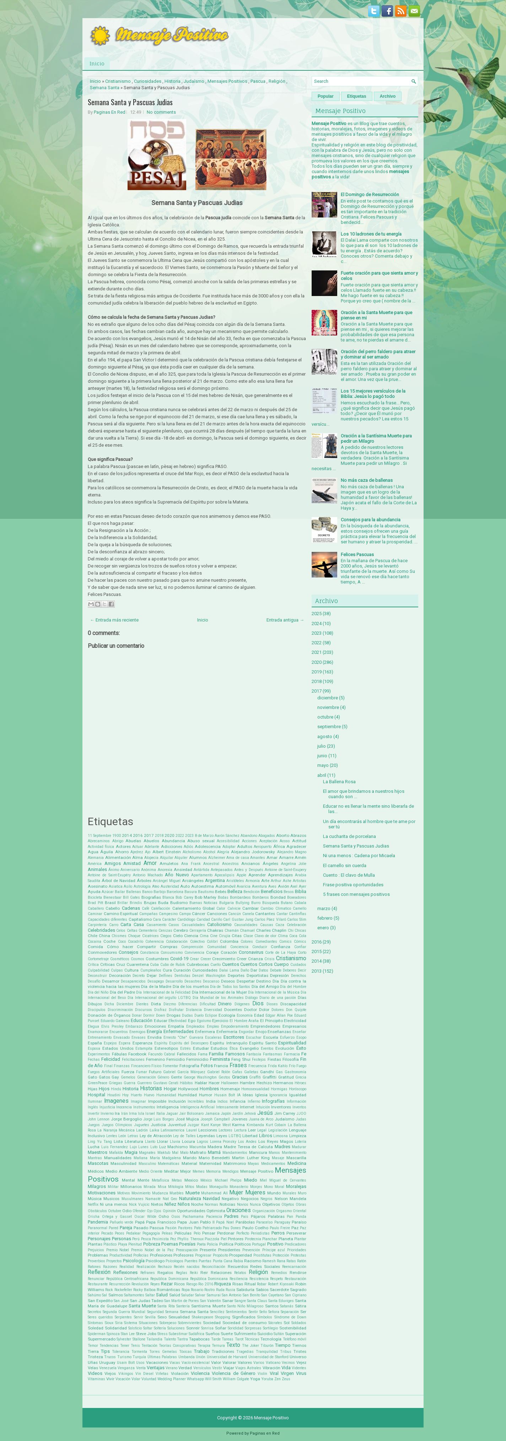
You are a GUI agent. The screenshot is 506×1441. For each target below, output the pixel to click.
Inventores (281, 1106)
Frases (238, 1065)
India (211, 1101)
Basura (190, 891)
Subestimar (178, 1334)
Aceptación (268, 841)
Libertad (250, 1135)
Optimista (215, 1210)
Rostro (209, 1289)
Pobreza (151, 1244)
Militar (113, 1186)
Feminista (220, 1059)
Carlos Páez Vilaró (270, 919)
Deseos (228, 981)
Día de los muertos (191, 986)
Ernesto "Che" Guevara (183, 1037)
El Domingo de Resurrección (370, 194)
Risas (237, 1283)
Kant (205, 1125)
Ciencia (191, 935)
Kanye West (220, 1125)
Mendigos (230, 1171)
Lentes (111, 1136)
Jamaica (212, 1113)
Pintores (235, 1238)
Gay (115, 1077)
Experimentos (99, 1054)
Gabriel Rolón (218, 1072)
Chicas (300, 930)
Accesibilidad (228, 841)
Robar (262, 1284)
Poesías (187, 1244)
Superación (295, 1333)
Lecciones (207, 1130)
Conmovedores (102, 952)
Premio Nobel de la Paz (152, 1250)
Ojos (157, 1211)
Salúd (174, 1294)
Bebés (220, 891)
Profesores (183, 1255)
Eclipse (211, 1015)
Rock (109, 1289)
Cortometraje (98, 959)
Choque (134, 936)
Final (108, 1066)
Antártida (201, 869)
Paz (294, 1227)
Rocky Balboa (144, 1289)
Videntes (299, 1368)
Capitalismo (140, 919)
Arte (265, 880)
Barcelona (175, 891)
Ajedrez (136, 852)
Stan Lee (128, 1334)
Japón (226, 1113)
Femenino (155, 1059)
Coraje (212, 952)
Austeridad (170, 886)
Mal (175, 1152)
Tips (105, 1351)
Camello (299, 908)
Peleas (167, 1233)
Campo (185, 914)
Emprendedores (265, 1026)
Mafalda (116, 1152)
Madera (215, 1146)
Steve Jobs (146, 1333)
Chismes (119, 936)
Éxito (301, 1048)
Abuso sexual (201, 840)
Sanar (227, 1300)
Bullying (242, 902)
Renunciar (96, 1278)
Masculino (147, 1163)
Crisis (269, 959)
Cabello (113, 908)
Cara (157, 919)
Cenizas (165, 930)
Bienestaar (112, 897)
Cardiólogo (186, 919)
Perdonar (226, 1233)
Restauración (295, 1278)
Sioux (109, 1323)
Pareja (126, 1227)
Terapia (204, 1345)
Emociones (155, 1026)
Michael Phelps (228, 1180)
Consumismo (172, 952)
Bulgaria (226, 902)
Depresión (279, 975)
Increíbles (196, 1101)
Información (296, 1101)
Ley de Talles (184, 1136)
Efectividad (177, 1020)
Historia (173, 81)
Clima (283, 936)
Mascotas (98, 1163)
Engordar (246, 1031)
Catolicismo (219, 924)
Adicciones (171, 846)
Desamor (110, 981)
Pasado (141, 1227)
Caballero (96, 908)
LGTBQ (234, 1136)
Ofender (139, 1211)
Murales (289, 1193)
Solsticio (135, 1328)
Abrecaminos (99, 841)
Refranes (147, 1272)
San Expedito (100, 1300)
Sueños (212, 1333)
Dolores (277, 1009)
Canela (248, 914)
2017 (149, 835)
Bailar (120, 891)
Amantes (257, 857)
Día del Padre (122, 992)
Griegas (115, 1083)
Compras (168, 946)
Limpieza (297, 1135)
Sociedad (212, 1322)
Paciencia (214, 1216)
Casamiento (156, 925)
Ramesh (269, 1261)
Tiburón (267, 1345)
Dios (258, 1003)
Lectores (225, 1130)
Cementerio (148, 930)
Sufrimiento (245, 1333)
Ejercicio (220, 1020)
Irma (133, 1113)
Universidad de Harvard (227, 1357)
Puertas (205, 1261)
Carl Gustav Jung (238, 919)
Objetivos (271, 1204)
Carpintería (97, 925)
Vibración (271, 1367)
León (122, 1136)
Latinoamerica (172, 1130)
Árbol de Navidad (118, 880)
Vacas (174, 1362)
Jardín (237, 1113)
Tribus (285, 1351)
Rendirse (298, 1272)
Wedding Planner (171, 1379)
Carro (113, 925)
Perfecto (242, 1233)
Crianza (255, 958)
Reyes (155, 1284)
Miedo (250, 1180)
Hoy (125, 1095)
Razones (110, 1266)
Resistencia (259, 1278)
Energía (154, 1031)
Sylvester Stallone (131, 1339)
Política (226, 1244)
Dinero (225, 1003)
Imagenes (116, 1101)
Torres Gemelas (163, 1351)
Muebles (176, 1193)
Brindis (136, 902)
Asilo (128, 886)
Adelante (152, 846)
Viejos (110, 1373)
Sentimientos (236, 1312)
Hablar (201, 1082)
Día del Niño (98, 992)
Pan (290, 1216)
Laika (154, 1130)
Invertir (93, 1113)
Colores (247, 941)
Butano (286, 902)
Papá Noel (225, 1222)
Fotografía (189, 1065)
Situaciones (148, 1323)
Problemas (98, 1255)
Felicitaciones (133, 1059)
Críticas (107, 964)
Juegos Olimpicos (117, 1125)
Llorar (162, 1141)
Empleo (213, 1026)
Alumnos (198, 857)
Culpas (117, 970)
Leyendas (206, 1135)
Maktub (163, 1152)
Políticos (243, 1244)
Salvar (200, 1295)
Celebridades (101, 930)
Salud (162, 1294)
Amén (300, 857)
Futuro (155, 1071)
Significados (243, 1316)
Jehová (250, 1113)
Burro (255, 902)
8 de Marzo (204, 835)
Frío (292, 1066)
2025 (317, 613)
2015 (317, 951)
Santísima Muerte (208, 1305)
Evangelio (249, 1048)
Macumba (197, 1147)
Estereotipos (166, 1048)
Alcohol (209, 852)
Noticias (227, 1204)
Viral (274, 1373)
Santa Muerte (142, 1305)
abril (321, 775)
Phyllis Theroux (190, 1239)
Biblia (300, 891)
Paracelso (264, 1222)
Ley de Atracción (156, 1135)
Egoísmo (204, 1020)
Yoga (255, 1378)
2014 (127, 835)
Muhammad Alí (214, 1193)
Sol (287, 1322)
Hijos (104, 1088)
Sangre (240, 1300)
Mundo (274, 1192)
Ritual (250, 1283)
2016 (138, 835)
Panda (301, 1216)
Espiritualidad (292, 1042)
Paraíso (299, 1222)
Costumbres (157, 958)
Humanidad (166, 1095)
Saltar (150, 1295)
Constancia (149, 952)
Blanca (168, 897)
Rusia (230, 1289)
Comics (285, 941)
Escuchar (254, 1037)
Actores (123, 846)
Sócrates (275, 1323)
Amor (150, 863)
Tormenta (139, 1351)
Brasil (110, 902)
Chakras (215, 930)
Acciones (249, 841)
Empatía (176, 1026)
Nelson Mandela (290, 1198)
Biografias (151, 897)
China (104, 935)
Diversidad (213, 1009)
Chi (291, 930)
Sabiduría (245, 1289)
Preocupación (187, 1250)
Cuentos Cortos (256, 964)
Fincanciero (140, 1066)
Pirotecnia (253, 1239)
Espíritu (160, 1043)
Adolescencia (208, 846)
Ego (191, 1020)
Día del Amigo (265, 986)
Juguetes (141, 1125)
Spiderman (97, 1334)
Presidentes (229, 1249)
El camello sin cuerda (344, 865)
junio (322, 755)
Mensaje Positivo (256, 1171)
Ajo (147, 852)
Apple (241, 875)
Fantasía (253, 1054)
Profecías (141, 1255)
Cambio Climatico (275, 908)
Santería (183, 1306)
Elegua (93, 1026)
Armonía (253, 880)
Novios (242, 1204)
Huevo (149, 1095)
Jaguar (172, 1113)
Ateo (155, 886)
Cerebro (180, 930)
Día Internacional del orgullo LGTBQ (159, 997)
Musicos (111, 1198)
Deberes (289, 970)
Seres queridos (100, 1317)
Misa (162, 1186)
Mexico (191, 1180)
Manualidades (117, 1157)
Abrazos (298, 835)
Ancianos (250, 863)
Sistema (130, 1323)
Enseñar (299, 1031)
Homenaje (230, 1088)
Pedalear (133, 1233)
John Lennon (98, 1119)
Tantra (182, 1339)
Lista (118, 1141)
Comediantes (266, 941)
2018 (159, 835)
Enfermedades (178, 1031)
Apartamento (201, 875)
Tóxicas (185, 1351)
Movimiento (140, 1193)
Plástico (110, 1244)
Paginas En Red (109, 112)
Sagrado (298, 1289)
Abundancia (173, 840)
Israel (150, 1113)
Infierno (254, 1101)
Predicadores (295, 1244)
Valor (216, 1362)
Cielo (178, 935)
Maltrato (198, 1152)
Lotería (300, 1141)
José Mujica (187, 1119)
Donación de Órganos (109, 1015)
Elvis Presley (112, 1026)
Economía (245, 1015)
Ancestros (230, 863)
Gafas (237, 1072)
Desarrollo (174, 981)
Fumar (141, 1072)
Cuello (215, 964)
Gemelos (128, 1077)
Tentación (149, 1345)
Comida (95, 946)
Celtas (132, 930)
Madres (282, 1146)
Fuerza (128, 1071)
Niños (184, 1204)
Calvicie (234, 908)
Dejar (152, 975)
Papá (140, 1222)
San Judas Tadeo (146, 1300)
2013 (317, 971)
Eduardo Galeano (115, 1020)
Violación (180, 1373)
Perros (278, 1233)
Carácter (169, 919)
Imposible (157, 1101)
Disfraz (160, 1009)
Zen (277, 1379)
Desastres (192, 981)
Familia (216, 1053)
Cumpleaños (150, 970)
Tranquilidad (267, 1351)
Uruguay (107, 1362)
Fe (303, 1053)
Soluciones (176, 1328)
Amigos (112, 863)
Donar (137, 1015)
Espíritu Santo (262, 1043)
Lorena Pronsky (223, 1141)
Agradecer (296, 846)
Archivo (388, 96)
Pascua (258, 81)
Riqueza (222, 1283)
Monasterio (239, 1186)
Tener (124, 1345)
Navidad (211, 1198)
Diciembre (125, 1004)
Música (95, 1198)
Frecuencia (257, 1066)
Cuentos (230, 964)
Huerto (136, 1095)
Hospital (96, 1094)
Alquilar (166, 857)
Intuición (263, 1107)
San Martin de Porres (181, 1300)
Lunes (143, 1147)
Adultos (244, 846)
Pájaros (258, 1216)
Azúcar (108, 891)
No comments (161, 112)
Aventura (259, 886)
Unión (200, 1357)
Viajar (228, 1367)
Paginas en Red (265, 1433)
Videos (95, 1373)
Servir (138, 1317)
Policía (212, 1244)
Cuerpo (281, 964)
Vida (286, 1367)
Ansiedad (183, 869)
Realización (146, 1266)
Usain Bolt (126, 1362)
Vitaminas (96, 1379)
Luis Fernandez (114, 1147)
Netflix (93, 1204)
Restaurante (98, 1284)
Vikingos (125, 1373)
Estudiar (201, 1048)
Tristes (300, 1351)
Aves (272, 886)
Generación (146, 1077)
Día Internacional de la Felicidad (163, 992)
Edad (259, 1015)
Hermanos (283, 1082)
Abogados (266, 835)
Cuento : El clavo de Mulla (349, 875)
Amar (272, 857)
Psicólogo (155, 1260)
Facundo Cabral (162, 1054)
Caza (279, 925)
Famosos (235, 1053)
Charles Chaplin (271, 930)
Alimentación (118, 857)
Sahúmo (94, 1295)
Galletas (251, 1072)
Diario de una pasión (277, 997)
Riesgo (191, 1284)
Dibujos (95, 1003)
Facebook (137, 1054)
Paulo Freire (280, 1228)
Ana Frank (191, 863)
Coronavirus (251, 952)
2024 (317, 623)
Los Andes (247, 1141)
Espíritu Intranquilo (228, 1043)
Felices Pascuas (357, 554)
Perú (136, 1239)
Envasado (121, 1037)
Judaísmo (194, 81)
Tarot (239, 1339)
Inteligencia (168, 1106)
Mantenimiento (294, 1152)
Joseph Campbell (215, 1119)
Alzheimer (216, 857)
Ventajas (156, 1367)
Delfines (165, 975)
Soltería (160, 1328)
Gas (279, 1072)
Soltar (147, 1328)
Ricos (179, 1283)
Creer (242, 958)
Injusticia (107, 1107)
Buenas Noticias (203, 902)
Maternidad (210, 1163)
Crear (194, 959)
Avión (283, 886)
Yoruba (267, 1379)
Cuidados (298, 964)
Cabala (300, 902)
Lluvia (175, 1141)
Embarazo (133, 1026)
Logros (202, 1141)
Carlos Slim (296, 919)
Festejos (259, 1059)
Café (145, 908)
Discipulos (97, 1009)
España (95, 1043)
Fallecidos (186, 1054)
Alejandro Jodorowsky (253, 851)
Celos (120, 930)
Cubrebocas (198, 964)
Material (189, 1163)
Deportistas (257, 975)
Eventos (267, 1048)
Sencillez (217, 1312)
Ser (303, 1311)
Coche (109, 941)
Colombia (229, 941)
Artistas (299, 880)
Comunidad (216, 947)
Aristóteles (235, 880)
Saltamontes (134, 1295)
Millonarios (131, 1186)
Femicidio (175, 1059)
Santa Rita (165, 1306)
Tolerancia (120, 1351)
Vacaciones (157, 1362)
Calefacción (160, 908)
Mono (268, 1186)
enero (323, 927)
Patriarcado (212, 1228)
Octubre (114, 1211)
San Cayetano (272, 1295)
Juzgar (193, 1125)
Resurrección (119, 1284)
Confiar (300, 947)
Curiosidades (147, 81)
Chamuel (247, 930)
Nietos (157, 1204)
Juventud (177, 1124)
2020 (169, 835)
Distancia (194, 1009)
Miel (263, 1180)
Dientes (142, 1004)
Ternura (218, 1345)
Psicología (134, 1260)
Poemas (169, 1244)
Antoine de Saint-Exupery (285, 869)
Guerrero (144, 1083)
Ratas (291, 1261)
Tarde (216, 1339)
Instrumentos (144, 1107)
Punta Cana (222, 1261)
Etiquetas (356, 96)
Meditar (171, 1171)
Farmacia (292, 1054)
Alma (137, 857)
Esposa (94, 1048)
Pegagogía (151, 1233)
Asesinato (97, 886)
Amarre (286, 857)
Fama (203, 1054)
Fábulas (119, 1054)
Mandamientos (234, 1152)
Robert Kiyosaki (281, 1284)
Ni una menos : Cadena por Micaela (359, 855)
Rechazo (165, 1266)
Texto (233, 1345)
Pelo (197, 1233)
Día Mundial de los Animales (218, 997)
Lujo (133, 1147)
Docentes (233, 1009)
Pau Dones (232, 1228)
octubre (325, 717)
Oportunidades (191, 1210)
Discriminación (120, 1009)
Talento (170, 1339)
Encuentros (118, 1031)
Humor (205, 1094)
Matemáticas (168, 1163)
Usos (140, 1362)
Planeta (286, 1238)
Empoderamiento (235, 1026)
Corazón (229, 952)
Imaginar (138, 1101)
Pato (197, 1228)
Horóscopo (297, 1089)
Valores (245, 1362)
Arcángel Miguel (167, 880)
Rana (281, 1261)
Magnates (147, 1152)
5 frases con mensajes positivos (356, 894)
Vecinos (288, 1362)
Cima (204, 936)
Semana (171, 1312)
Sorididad (235, 1328)
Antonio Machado (148, 875)
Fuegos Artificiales (104, 1072)
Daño (245, 970)
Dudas (187, 1015)
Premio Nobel (117, 1250)
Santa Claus (257, 1300)
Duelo (199, 1015)
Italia (160, 1113)
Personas (121, 1238)
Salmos (115, 1294)
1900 (116, 835)
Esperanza (142, 1043)
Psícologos (174, 1261)
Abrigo (117, 841)
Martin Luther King (250, 1157)
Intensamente (227, 1107)
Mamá (214, 1152)
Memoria (213, 1171)
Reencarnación (294, 1266)
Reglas (181, 1272)
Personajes (99, 1238)
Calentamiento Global (193, 908)
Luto (153, 1147)
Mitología (175, 1186)
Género (163, 1077)
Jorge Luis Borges (158, 1119)
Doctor (250, 1009)
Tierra (93, 1351)
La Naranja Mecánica (116, 1130)
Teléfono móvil (294, 1339)
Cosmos (137, 959)
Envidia (154, 1037)
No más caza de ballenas (367, 480)
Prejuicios (96, 1250)
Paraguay (282, 1222)
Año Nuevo (177, 874)
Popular (326, 96)
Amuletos (169, 863)
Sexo (162, 1316)
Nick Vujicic (139, 1204)
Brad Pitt (95, 902)
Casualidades (193, 925)
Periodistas (260, 1233)
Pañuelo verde (122, 1222)
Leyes (221, 1135)
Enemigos (137, 1031)
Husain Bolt (224, 1095)
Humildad (187, 1094)
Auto (185, 886)
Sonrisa (207, 1328)
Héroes (300, 1083)
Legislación (277, 1130)
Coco (122, 941)
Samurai (214, 1295)
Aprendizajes (280, 874)
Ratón (301, 1261)
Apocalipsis (225, 875)
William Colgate (236, 1379)
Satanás (287, 1306)
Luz (162, 1146)
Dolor (264, 1009)
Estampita (143, 1048)
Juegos (94, 1125)
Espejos (110, 1043)
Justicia (158, 1124)
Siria (119, 1323)
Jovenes (239, 1119)
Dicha (109, 1004)
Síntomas (95, 1323)
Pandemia (98, 1222)
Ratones (94, 1266)
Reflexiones (125, 1272)
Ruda (220, 1289)
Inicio (97, 63)
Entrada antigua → (285, 620)
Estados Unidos (118, 1048)
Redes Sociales (265, 1266)
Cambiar (250, 908)
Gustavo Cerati (165, 1083)
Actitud (299, 840)
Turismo (124, 1357)
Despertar (246, 981)
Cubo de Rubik (172, 964)
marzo (323, 908)
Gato (92, 1077)
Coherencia (154, 941)
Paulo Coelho (255, 1227)
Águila (106, 851)
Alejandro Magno (291, 852)
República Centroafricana (127, 1278)
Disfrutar (176, 1009)
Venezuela (108, 1368)
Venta (141, 1368)
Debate (275, 970)
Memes (199, 1171)
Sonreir (193, 1328)
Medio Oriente (151, 1171)
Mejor (185, 1171)
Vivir (110, 1378)
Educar (160, 1020)
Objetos (287, 1204)
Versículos (202, 1368)
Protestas (298, 1255)
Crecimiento (223, 958)
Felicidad (110, 1059)
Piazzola (212, 1239)
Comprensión (192, 947)
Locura (188, 1141)
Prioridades (296, 1250)
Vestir (217, 1368)
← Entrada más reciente (114, 620)
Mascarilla (296, 1157)
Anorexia (165, 869)
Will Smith (213, 1379)
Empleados (195, 1026)
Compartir (146, 946)
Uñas (93, 1362)
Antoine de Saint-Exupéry (109, 875)
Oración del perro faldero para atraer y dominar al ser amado (378, 354)
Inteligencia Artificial (197, 1107)
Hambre (247, 1082)
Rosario (197, 1289)
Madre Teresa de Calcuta (248, 1146)
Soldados (298, 1323)
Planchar (269, 1239)
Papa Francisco (161, 1222)
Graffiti (255, 1077)
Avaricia (244, 886)
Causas (266, 925)
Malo (184, 1152)
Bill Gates (131, 897)
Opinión (169, 1211)
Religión (277, 81)
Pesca (146, 1239)
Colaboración (177, 941)
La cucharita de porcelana (349, 836)
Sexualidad (179, 1316)
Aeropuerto (262, 846)
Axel (293, 886)
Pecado (107, 1233)
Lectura (240, 1130)
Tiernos (299, 1345)
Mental (128, 1180)
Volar (135, 1379)
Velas (93, 1367)
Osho (163, 1216)
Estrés (185, 1048)
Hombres (209, 1088)
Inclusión (177, 1101)
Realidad (126, 1266)
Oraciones (238, 1210)
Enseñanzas (279, 1031)
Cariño (216, 919)
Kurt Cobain (276, 1125)
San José (121, 1300)
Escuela (270, 1037)
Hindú (116, 1089)
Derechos (298, 975)
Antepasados (222, 869)
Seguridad (155, 1312)
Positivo (275, 1244)
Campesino (168, 914)
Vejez (301, 1362)
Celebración (296, 925)
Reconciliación (213, 1266)
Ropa (186, 1289)
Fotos (207, 1065)
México (206, 1180)
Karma (238, 1124)
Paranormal (97, 1228)
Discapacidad (293, 1003)
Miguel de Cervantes (287, 1180)
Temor (93, 1345)
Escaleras (213, 1037)
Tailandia (154, 1339)
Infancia (238, 1101)
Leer (252, 1130)
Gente (176, 1077)
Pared (113, 1228)
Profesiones (161, 1255)
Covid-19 (179, 958)
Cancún (234, 914)
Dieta (156, 1003)
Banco (147, 891)
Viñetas (162, 1373)
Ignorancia (278, 1095)
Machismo (177, 1146)
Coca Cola (297, 936)
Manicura (258, 1152)
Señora (273, 1312)
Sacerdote (279, 1289)
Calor (220, 908)
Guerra (129, 1083)
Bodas (223, 897)
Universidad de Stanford (268, 1357)
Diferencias (187, 1004)
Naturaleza (190, 1198)
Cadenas (131, 908)
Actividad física (101, 846)
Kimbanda (255, 1125)
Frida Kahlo (277, 1066)
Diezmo (169, 1004)
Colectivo (197, 941)
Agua (93, 851)
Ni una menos (113, 1204)
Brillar (122, 902)
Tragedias (245, 1351)
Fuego (301, 1066)
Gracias (240, 1077)
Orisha (93, 1216)
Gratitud (286, 1077)
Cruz (120, 964)
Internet (247, 1106)
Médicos (96, 1171)
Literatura (134, 1141)
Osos (175, 1216)
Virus (301, 1373)
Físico (156, 1066)
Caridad (203, 919)
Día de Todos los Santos (230, 986)
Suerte (227, 1333)
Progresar (203, 1255)
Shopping (222, 1317)
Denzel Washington (209, 975)
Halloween (229, 1083)
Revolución (140, 1284)
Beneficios (271, 891)
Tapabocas (199, 1339)
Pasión (171, 1228)
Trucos (110, 1357)
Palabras (276, 1216)
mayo (323, 765)
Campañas (148, 914)
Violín (262, 1373)
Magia (131, 1152)
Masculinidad (123, 1163)
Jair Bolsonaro (191, 1113)
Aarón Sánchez (227, 835)
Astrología (142, 886)
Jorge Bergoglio (126, 1119)
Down (160, 1015)
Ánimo (113, 869)
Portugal (259, 1244)
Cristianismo (118, 81)
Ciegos (166, 936)
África (279, 846)
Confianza (280, 946)
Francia (221, 1065)
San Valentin (210, 1300)
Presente (208, 1249)
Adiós (188, 846)
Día (276, 981)
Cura (167, 970)
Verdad (185, 1367)
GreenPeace (97, 1083)
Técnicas (251, 1339)
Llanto (150, 1141)
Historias (151, 1088)
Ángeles (270, 863)
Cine (213, 936)
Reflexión (99, 1272)
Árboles (144, 880)
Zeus (286, 1379)
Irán (124, 1113)
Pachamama (193, 1216)
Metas (177, 1180)
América (95, 863)
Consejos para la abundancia (370, 519)
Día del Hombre (293, 986)
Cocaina (94, 941)
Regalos (165, 1272)
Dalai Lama (229, 970)
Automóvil (225, 886)
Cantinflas (297, 914)
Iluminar (95, 1101)
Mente (143, 1180)
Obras (301, 1204)
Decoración (120, 975)
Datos (263, 970)
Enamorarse (98, 1031)
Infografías (273, 1101)
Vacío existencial (196, 1362)
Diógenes (242, 1004)
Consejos (128, 952)
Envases (138, 1037)
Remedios (279, 1272)
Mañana (140, 1158)
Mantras (95, 1158)
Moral (279, 1186)
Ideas (248, 1094)
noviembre (328, 707)
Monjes (256, 1186)
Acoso (285, 841)
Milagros (97, 1186)
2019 (317, 671)
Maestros (97, 1152)
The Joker (250, 1345)
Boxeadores (296, 897)
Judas (301, 1119)
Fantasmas (272, 1054)
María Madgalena (165, 1158)
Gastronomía (295, 1072)
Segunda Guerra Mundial (124, 1312)
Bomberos (260, 897)
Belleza (234, 891)
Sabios (262, 1289)
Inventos (299, 1107)
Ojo (149, 1211)
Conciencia (239, 947)
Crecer (205, 959)
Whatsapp (195, 1379)
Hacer (214, 1082)
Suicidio (265, 1333)
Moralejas (296, 1186)
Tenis (135, 1345)
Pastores (185, 1228)
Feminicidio (197, 1059)
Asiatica (116, 886)
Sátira (300, 1305)
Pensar (208, 1233)
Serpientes (123, 1317)
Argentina (215, 880)
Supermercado (101, 1339)
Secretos (94, 1312)
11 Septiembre (99, 835)
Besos (289, 891)
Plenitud (135, 1244)
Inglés (93, 1107)
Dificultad (208, 1004)
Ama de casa (237, 857)
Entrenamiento (100, 1037)
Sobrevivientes (189, 1323)
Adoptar (229, 846)
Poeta (201, 1244)
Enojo (261, 1031)
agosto (324, 736)
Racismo (252, 1260)
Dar (254, 970)
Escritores (234, 1037)
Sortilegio (270, 1328)
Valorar (229, 1362)
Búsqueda (270, 902)
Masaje (278, 1158)
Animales (97, 869)
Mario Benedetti (214, 1157)
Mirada (150, 1186)
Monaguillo (218, 1186)
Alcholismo (192, 852)
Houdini (113, 1095)
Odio (126, 1210)
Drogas (174, 1015)
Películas (183, 1233)
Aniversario (130, 869)
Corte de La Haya (280, 952)
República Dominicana (209, 1278)
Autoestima (202, 886)
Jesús (265, 1113)
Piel (224, 1239)
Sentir (253, 1312)
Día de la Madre (156, 986)
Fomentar (170, 1066)
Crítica (93, 964)
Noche (197, 1204)
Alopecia (151, 857)
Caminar (95, 914)
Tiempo (283, 1345)
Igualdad (297, 1094)
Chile (92, 935)
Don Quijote (296, 1009)
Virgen (287, 1373)
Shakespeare (202, 1317)
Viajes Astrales (248, 1368)
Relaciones (221, 1272)
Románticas (168, 1289)
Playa (122, 1244)
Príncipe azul (273, 1250)
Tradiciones (223, 1351)
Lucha (93, 1146)
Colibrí (212, 941)
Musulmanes (133, 1199)
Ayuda (94, 891)
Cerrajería (197, 930)
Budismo (179, 902)
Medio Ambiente (122, 1171)
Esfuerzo (287, 1037)
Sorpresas (253, 1328)
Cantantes (265, 913)
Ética (234, 1048)
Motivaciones (101, 1192)
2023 (189, 835)
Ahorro (122, 851)
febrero (325, 918)
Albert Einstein (166, 851)
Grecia (300, 1077)
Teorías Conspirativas (177, 1345)
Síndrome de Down (290, 1317)
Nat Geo (170, 1199)
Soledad (95, 1328)
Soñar (220, 1328)
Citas (237, 935)
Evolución (284, 1048)
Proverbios (96, 1261)
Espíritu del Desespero (188, 1043)
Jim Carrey (284, 1113)
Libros (265, 1135)
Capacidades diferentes (107, 919)
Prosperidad (240, 1255)
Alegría (223, 852)
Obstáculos (97, 1211)
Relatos (240, 1272)
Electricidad (295, 1020)
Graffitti (269, 1077)
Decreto (139, 975)
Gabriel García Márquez (184, 1072)
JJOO (301, 1113)
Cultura (131, 970)
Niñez (170, 1204)
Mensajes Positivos (227, 81)
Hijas (92, 1088)
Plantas (95, 1244)
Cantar (282, 914)
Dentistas (182, 975)
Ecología (227, 1015)
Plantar (300, 1239)
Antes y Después (248, 869)
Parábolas (245, 1222)
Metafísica (160, 1180)
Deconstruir (97, 975)
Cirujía (224, 936)
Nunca (255, 1204)
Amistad (132, 863)
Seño (263, 1312)
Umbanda (186, 1357)
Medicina (296, 1163)
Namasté (153, 1199)
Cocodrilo (135, 941)
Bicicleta (95, 897)
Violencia (200, 1373)
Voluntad (148, 1379)
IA (239, 1095)
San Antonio (231, 1295)
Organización (263, 1211)
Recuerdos (238, 1266)
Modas (202, 1186)
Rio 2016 (205, 1284)
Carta (125, 924)
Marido (190, 1157)
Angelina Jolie (294, 863)
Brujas (150, 902)
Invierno (107, 1113)
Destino (263, 981)
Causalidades (246, 925)
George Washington (200, 1077)
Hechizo (264, 1082)
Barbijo (160, 891)
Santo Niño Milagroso (245, 1306)
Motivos (123, 1193)
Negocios (250, 1198)
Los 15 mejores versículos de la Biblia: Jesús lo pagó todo (373, 393)
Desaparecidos (133, 981)
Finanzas (122, 1066)
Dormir (149, 1015)
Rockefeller (123, 1289)
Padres (231, 1216)
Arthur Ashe (281, 880)
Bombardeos (240, 897)
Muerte (192, 1192)
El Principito (271, 1020)
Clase (248, 936)
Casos (173, 925)
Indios (222, 1101)
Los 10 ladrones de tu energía (371, 234)
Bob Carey (184, 897)
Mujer (236, 1192)
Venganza (126, 1368)
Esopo (301, 1037)
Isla (141, 1113)
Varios (258, 1362)
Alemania (96, 857)
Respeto (276, 1278)
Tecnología (270, 1339)
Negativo (230, 1198)
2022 (180, 835)
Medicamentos (273, 1163)
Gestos (224, 1077)
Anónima (148, 869)
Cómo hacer (120, 946)
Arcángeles (193, 880)
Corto (302, 952)
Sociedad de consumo (244, 1322)
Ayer (302, 886)
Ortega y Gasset (117, 1216)
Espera (124, 1043)
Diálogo (251, 997)
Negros (266, 1199)
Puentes (191, 1261)
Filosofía (290, 1059)
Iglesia (261, 1094)
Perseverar (296, 1233)
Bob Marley (205, 897)
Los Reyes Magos (275, 1141)
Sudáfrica (196, 1334)
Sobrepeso (168, 1323)
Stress (162, 1334)
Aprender (257, 874)
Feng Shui (241, 1059)
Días (302, 997)
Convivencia (194, 952)
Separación (290, 1312)
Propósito (220, 1255)
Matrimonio (235, 1163)
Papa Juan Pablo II (196, 1222)
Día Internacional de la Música (274, 992)
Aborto (282, 835)
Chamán (232, 930)
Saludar (187, 1295)
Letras (133, 1136)
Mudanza (160, 1193)
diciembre (327, 697)
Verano (171, 1368)
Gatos (104, 1077)
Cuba (154, 964)
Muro (302, 1193)
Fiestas (274, 1059)
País (244, 1216)
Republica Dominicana (169, 1278)
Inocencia (124, 1107)
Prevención (251, 1250)
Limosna (280, 1136)
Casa (139, 924)
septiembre (329, 726)
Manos (274, 1152)
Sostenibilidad (292, 1328)
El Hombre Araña (244, 1020)
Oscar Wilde (145, 1216)
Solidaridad (116, 1328)
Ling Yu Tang (100, 1141)
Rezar (167, 1283)
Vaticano (273, 1362)
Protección (281, 1255)
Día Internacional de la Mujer (219, 992)
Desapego (155, 981)
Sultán (279, 1334)
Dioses (272, 1004)
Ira (117, 1113)
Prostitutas (262, 1255)
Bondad (278, 897)
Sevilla (150, 1317)
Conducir (259, 947)
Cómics (300, 941)
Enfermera (205, 1031)
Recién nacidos (187, 1266)
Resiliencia (239, 1278)
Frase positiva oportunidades (353, 884)
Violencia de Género (233, 1373)
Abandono (249, 835)
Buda (163, 902)
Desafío (94, 981)
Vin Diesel (144, 1373)
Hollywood (188, 1088)
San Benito (251, 1295)
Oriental (299, 1211)
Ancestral (211, 863)
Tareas (227, 1339)
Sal (104, 1295)
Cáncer (198, 913)
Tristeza (95, 1356)
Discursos (143, 1009)
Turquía (139, 1357)
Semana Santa (104, 87)
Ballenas (133, 891)
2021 (317, 652)
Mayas (253, 1163)
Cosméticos (119, 959)
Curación (182, 970)
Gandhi (267, 1071)
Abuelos (151, 840)
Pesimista (160, 1239)
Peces (119, 1233)
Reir (204, 1272)
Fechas (94, 1059)
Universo (298, 1356)
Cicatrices (150, 936)
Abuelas (133, 840)
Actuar (137, 846)
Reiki (194, 1272)
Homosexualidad (255, 1089)
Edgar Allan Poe (279, 1015)
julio (321, 746)
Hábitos (186, 1083)
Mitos (189, 1186)
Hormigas (279, 1089)
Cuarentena (137, 964)
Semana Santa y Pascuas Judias (130, 102)
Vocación (122, 1379)
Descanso (211, 981)
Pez (173, 1239)
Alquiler (181, 857)
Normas (211, 1204)
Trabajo (202, 1351)
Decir (302, 970)
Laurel (191, 1130)
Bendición (251, 891)
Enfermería (226, 1031)
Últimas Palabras (162, 1357)
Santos (272, 1305)
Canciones (217, 913)
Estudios (219, 1048)
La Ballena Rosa (339, 781)
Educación (141, 1020)
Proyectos (114, 1261)
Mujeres (255, 1192)
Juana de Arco (261, 1119)
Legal (262, 1130)
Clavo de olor (265, 936)
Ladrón (142, 1130)
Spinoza (113, 1334)
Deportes (236, 975)
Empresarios (294, 1026)
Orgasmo (284, 1211)
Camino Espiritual (121, 913)
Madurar (299, 1147)
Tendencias (109, 1345)
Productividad (120, 1255)
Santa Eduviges (281, 1300)
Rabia (238, 1261)
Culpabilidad (98, 970)
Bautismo (206, 891)
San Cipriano (295, 1295)
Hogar (170, 1088)
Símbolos (264, 1317)
